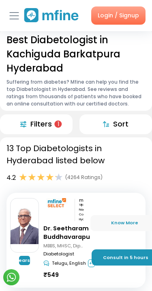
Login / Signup (118, 15)
